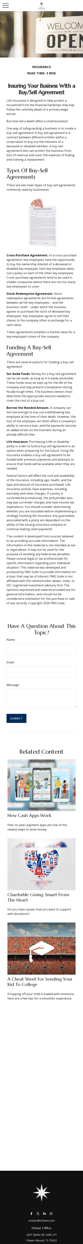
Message (13, 685)
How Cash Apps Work (29, 815)
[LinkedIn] (44, 1213)
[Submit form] (16, 718)
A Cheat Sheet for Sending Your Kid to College (40, 981)
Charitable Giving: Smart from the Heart (38, 897)
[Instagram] (50, 1213)
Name (11, 640)
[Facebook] (31, 1213)
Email (10, 662)
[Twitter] (37, 1213)
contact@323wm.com (41, 1220)
